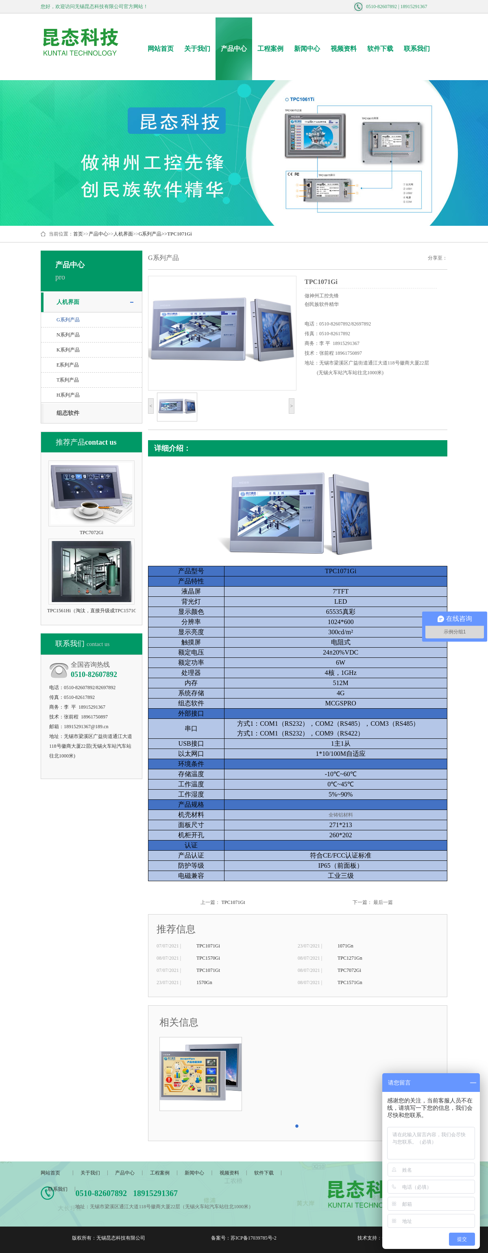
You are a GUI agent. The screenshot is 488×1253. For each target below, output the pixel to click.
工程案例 (270, 48)
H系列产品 (68, 395)
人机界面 (123, 234)
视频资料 (344, 48)
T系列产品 (68, 380)
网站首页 (161, 48)
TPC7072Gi (349, 970)
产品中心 (234, 48)
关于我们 (197, 48)
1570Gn (204, 982)
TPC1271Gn (350, 958)
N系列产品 (68, 335)
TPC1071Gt (233, 902)
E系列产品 (68, 365)
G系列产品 (150, 234)
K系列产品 (68, 350)
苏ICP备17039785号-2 (254, 1238)
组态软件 (68, 413)
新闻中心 (307, 48)
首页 (78, 234)
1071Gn (345, 946)
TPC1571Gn (350, 982)
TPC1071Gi (208, 946)
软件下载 (380, 48)
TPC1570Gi (208, 958)
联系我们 (417, 48)
